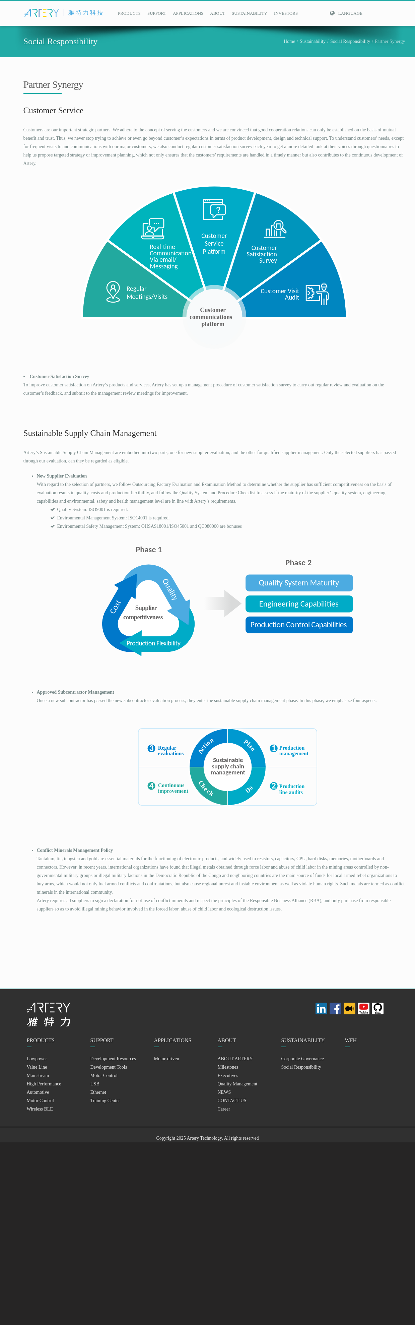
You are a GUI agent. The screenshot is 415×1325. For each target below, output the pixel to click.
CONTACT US (232, 1100)
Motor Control (40, 1100)
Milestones (228, 1067)
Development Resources (113, 1058)
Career (224, 1109)
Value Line (37, 1067)
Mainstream (38, 1075)
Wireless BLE (40, 1109)
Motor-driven (166, 1058)
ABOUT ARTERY (235, 1058)
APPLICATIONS (188, 13)
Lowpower (37, 1058)
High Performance (44, 1083)
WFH (351, 1040)
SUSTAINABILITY (249, 13)
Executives (228, 1075)
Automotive (38, 1092)
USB (94, 1083)
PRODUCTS (129, 13)
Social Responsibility (350, 41)
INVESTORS (286, 13)
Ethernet (98, 1092)
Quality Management (238, 1083)
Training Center (105, 1100)
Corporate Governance (302, 1058)
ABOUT (217, 13)
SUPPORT (156, 13)
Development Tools (108, 1067)
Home (289, 41)
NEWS (224, 1092)
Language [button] (346, 13)
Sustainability (313, 41)
